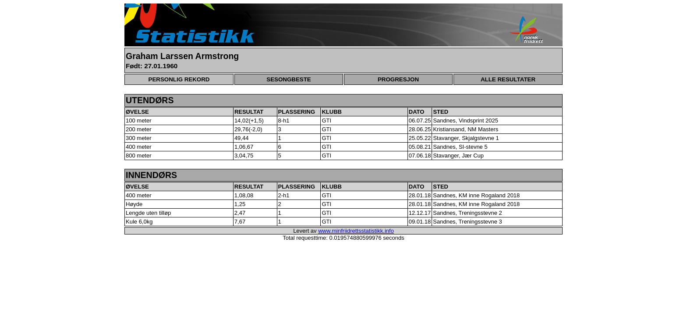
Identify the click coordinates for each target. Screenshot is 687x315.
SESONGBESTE (288, 79)
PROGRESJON (398, 79)
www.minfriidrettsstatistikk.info (356, 231)
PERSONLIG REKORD (179, 79)
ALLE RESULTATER (508, 79)
